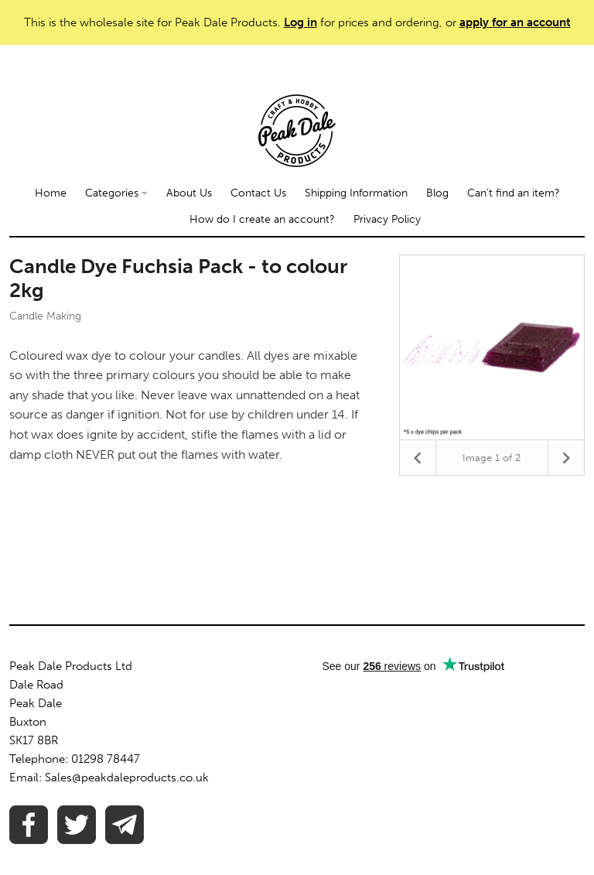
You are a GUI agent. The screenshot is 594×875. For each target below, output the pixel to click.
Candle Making (45, 316)
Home (51, 193)
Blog (437, 193)
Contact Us (258, 193)
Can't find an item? (513, 193)
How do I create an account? (262, 219)
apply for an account (515, 22)
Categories (116, 193)
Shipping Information (356, 193)
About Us (189, 193)
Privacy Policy (387, 219)
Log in (300, 22)
